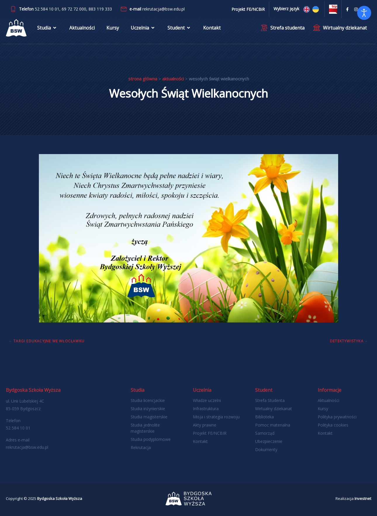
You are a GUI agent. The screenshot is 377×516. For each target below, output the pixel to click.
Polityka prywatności (337, 417)
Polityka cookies (333, 425)
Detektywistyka (347, 341)
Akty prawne (204, 425)
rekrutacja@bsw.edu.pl (163, 9)
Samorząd (264, 433)
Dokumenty (266, 449)
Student (179, 27)
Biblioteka (264, 417)
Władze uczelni (207, 400)
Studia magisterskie (149, 417)
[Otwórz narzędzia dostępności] (364, 13)
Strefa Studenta (270, 400)
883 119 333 (100, 9)
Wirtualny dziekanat (273, 408)
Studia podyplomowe (151, 439)
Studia (47, 27)
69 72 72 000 (74, 9)
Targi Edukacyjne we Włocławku (48, 341)
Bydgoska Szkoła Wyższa (59, 498)
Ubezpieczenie (268, 441)
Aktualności (82, 28)
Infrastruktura (206, 408)
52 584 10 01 (47, 9)
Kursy (112, 28)
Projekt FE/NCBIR (209, 433)
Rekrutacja (141, 447)
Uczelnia (143, 27)
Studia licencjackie (148, 400)
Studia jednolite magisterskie (145, 428)
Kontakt (212, 28)
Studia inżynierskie (148, 408)
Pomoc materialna (272, 425)
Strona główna (142, 79)
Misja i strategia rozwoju (216, 417)
